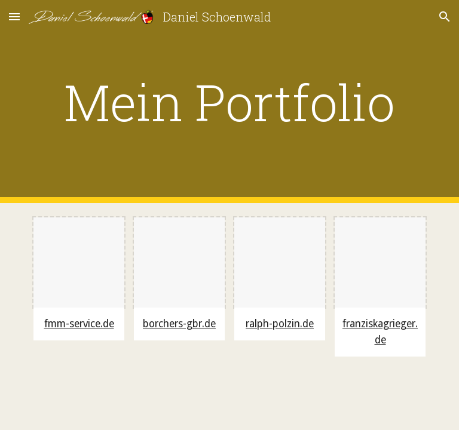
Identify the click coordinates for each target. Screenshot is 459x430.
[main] (229, 102)
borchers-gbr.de (179, 324)
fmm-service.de (79, 324)
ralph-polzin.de (280, 324)
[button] (14, 16)
